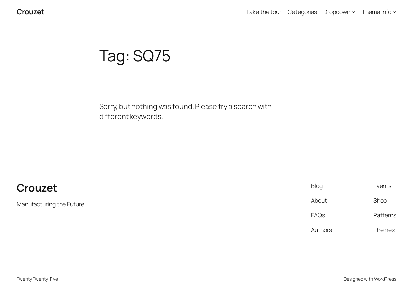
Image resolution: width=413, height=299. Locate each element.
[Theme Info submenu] (394, 12)
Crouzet (30, 11)
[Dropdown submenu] (353, 12)
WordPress (385, 279)
